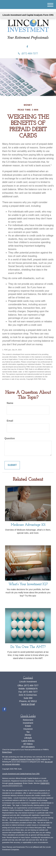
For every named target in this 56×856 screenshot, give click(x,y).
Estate (28, 726)
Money (28, 735)
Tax (28, 732)
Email (10, 420)
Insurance (28, 729)
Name (10, 403)
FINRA (42, 783)
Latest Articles (28, 741)
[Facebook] (27, 47)
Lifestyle (28, 738)
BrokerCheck (7, 752)
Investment (28, 723)
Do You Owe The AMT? (28, 647)
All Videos (28, 744)
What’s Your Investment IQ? (28, 584)
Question (9, 438)
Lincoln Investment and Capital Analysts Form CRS (28, 15)
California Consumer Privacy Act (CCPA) (25, 759)
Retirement (28, 720)
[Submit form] (12, 465)
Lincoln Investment (15, 783)
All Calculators (28, 747)
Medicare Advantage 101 (28, 525)
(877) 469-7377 (28, 53)
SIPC (48, 783)
